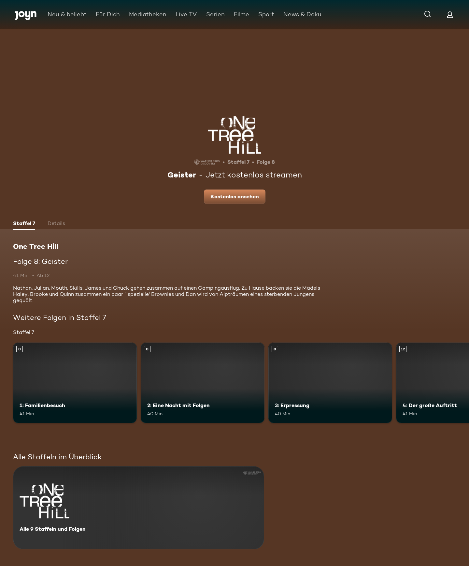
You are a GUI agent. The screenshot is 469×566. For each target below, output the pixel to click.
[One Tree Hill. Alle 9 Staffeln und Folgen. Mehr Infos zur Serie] (138, 507)
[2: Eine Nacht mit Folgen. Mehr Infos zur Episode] (202, 383)
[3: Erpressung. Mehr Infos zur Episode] (330, 383)
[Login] (450, 14)
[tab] (24, 224)
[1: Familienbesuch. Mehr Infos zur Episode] (75, 383)
